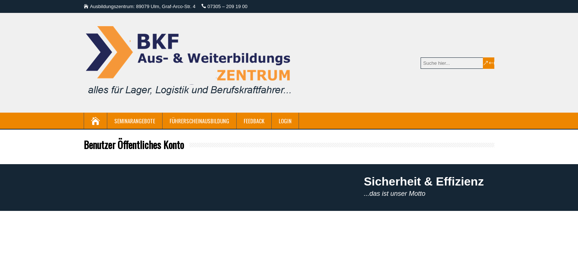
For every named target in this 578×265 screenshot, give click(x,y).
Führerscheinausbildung (199, 121)
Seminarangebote (134, 121)
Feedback (254, 121)
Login (285, 121)
